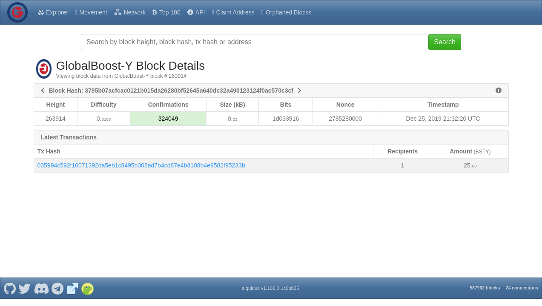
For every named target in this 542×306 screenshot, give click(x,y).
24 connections (522, 287)
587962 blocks (485, 287)
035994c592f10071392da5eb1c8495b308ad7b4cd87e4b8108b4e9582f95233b (141, 165)
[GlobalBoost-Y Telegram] (57, 288)
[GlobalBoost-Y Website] (72, 288)
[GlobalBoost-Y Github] (9, 288)
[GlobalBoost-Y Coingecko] (87, 288)
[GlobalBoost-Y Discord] (41, 288)
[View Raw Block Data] (499, 90)
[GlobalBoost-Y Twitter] (25, 288)
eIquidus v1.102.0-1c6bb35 (270, 288)
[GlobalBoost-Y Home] (17, 12)
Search (445, 41)
